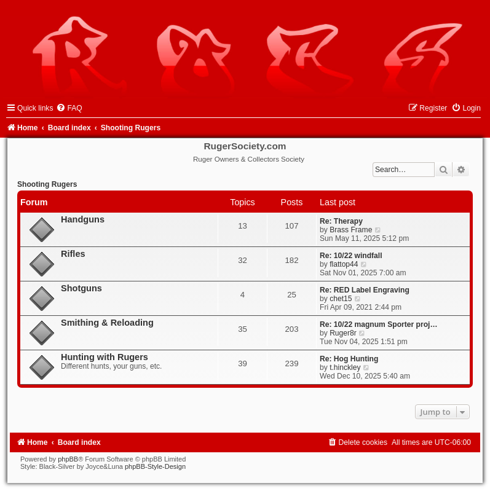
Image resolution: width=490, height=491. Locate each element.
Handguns (83, 219)
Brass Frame (351, 230)
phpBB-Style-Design (155, 466)
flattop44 (344, 264)
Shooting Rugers (47, 184)
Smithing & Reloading (107, 323)
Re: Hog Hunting (349, 359)
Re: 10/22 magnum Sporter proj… (379, 324)
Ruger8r (343, 333)
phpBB (68, 459)
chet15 (341, 298)
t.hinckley (345, 367)
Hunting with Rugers (104, 357)
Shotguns (81, 288)
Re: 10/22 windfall (351, 255)
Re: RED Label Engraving (364, 290)
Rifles (73, 254)
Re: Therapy (341, 221)
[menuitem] (69, 108)
